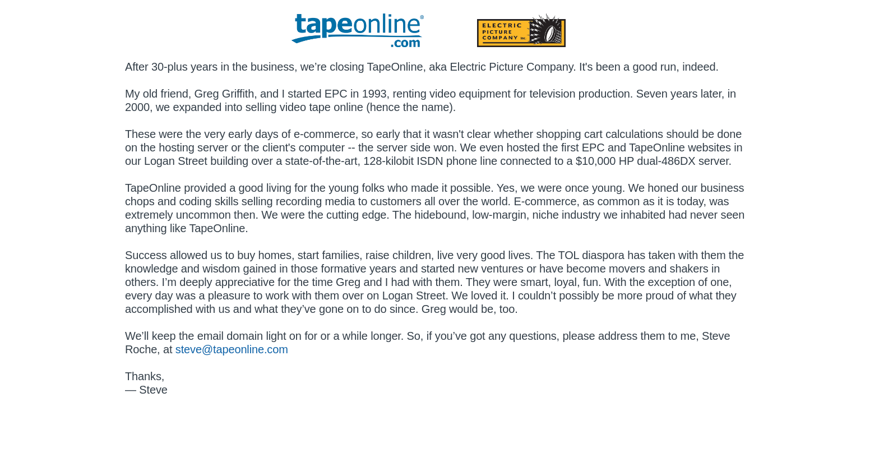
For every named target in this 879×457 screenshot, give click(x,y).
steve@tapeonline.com (231, 349)
